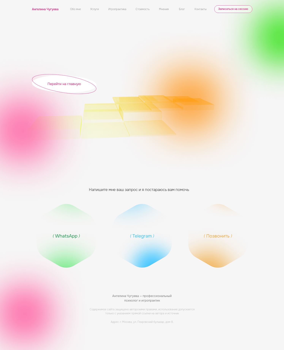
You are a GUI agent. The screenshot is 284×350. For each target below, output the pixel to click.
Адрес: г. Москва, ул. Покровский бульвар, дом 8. (142, 322)
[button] (233, 9)
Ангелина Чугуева (45, 9)
